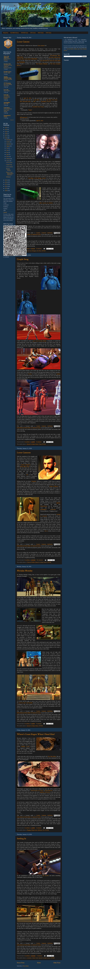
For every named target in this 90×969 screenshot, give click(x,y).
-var (27, 474)
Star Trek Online (52, 756)
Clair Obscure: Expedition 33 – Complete (7, 97)
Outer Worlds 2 (7, 90)
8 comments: (39, 441)
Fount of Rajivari (54, 486)
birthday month (25, 746)
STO (43, 830)
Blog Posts (5, 32)
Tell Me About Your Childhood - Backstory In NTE (8, 66)
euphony (58, 502)
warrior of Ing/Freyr (26, 464)
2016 (6, 138)
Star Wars (36, 99)
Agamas (58, 374)
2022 (6, 129)
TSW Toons (48, 32)
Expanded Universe (46, 101)
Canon (30, 110)
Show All (12, 119)
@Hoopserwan (23, 117)
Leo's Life (6, 89)
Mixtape (5, 116)
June (7, 150)
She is (46, 531)
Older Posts (56, 962)
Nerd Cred (29, 250)
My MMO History (14, 32)
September (8, 144)
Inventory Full (7, 63)
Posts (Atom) (25, 966)
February (8, 158)
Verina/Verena (43, 506)
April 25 (26, 98)
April (7, 154)
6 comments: (39, 248)
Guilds (33, 958)
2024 (6, 127)
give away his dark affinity (39, 340)
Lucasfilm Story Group (38, 106)
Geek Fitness (7, 107)
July (7, 148)
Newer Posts (20, 962)
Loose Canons (23, 41)
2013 (6, 184)
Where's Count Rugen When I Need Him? (36, 734)
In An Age (6, 94)
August (8, 146)
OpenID (5, 212)
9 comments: (39, 723)
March (7, 156)
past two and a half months (26, 702)
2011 (6, 188)
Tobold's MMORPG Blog (7, 77)
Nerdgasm (34, 250)
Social (36, 958)
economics (29, 958)
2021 (6, 131)
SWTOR (43, 250)
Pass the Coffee (7, 72)
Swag (40, 444)
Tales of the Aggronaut (6, 57)
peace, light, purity (24, 466)
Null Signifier (7, 102)
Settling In (21, 838)
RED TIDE (6, 103)
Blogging (29, 830)
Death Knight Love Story (37, 790)
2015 (6, 180)
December (8, 139)
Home (39, 962)
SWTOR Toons (24, 32)
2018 (6, 133)
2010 (6, 190)
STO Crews (33, 32)
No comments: (40, 560)
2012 (6, 186)
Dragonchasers (7, 115)
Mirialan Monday (24, 570)
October (8, 141)
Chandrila (33, 481)
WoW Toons (41, 32)
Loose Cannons (24, 452)
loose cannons (41, 45)
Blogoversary (34, 830)
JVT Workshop (7, 83)
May (7, 152)
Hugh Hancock (48, 790)
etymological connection (48, 509)
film (34, 101)
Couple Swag (22, 259)
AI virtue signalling (8, 79)
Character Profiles (31, 562)
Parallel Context (7, 71)
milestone (40, 830)
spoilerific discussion (45, 792)
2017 (6, 135)
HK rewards (45, 875)
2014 (30, 98)
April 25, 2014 (39, 120)
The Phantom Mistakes (42, 63)
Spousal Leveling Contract (32, 444)
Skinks (30, 374)
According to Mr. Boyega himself (36, 178)
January (8, 160)
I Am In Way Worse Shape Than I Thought (8, 110)
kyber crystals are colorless (46, 203)
